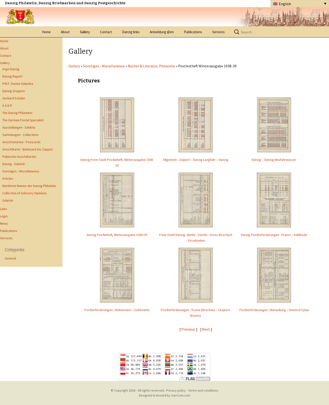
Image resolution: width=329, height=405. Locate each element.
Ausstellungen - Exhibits (19, 127)
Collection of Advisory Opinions (24, 193)
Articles (7, 178)
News (4, 223)
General (10, 258)
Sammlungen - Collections (20, 135)
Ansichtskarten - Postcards (21, 142)
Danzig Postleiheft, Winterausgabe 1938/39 (117, 235)
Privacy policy (176, 390)
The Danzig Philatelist (17, 113)
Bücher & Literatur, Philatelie (151, 66)
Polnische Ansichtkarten (19, 156)
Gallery (85, 32)
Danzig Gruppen (13, 91)
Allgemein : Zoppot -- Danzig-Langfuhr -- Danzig (195, 160)
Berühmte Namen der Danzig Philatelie (29, 186)
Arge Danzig (10, 69)
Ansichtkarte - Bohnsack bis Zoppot (27, 149)
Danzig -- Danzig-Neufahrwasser (274, 160)
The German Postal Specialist (23, 120)
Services (218, 32)
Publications (193, 32)
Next (206, 329)
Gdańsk (7, 200)
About (65, 32)
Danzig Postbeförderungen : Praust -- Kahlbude (274, 235)
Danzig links (131, 32)
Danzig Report (12, 76)
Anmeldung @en (162, 32)
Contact (106, 32)
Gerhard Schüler (13, 98)
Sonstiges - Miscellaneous (20, 171)
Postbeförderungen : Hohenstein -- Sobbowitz (117, 310)
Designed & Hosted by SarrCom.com (164, 395)
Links (3, 209)
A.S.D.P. (7, 105)
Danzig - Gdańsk (13, 164)
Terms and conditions (203, 390)
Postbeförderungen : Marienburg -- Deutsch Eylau (274, 310)
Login (4, 216)
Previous (188, 329)
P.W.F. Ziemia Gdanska (17, 83)
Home (46, 32)
